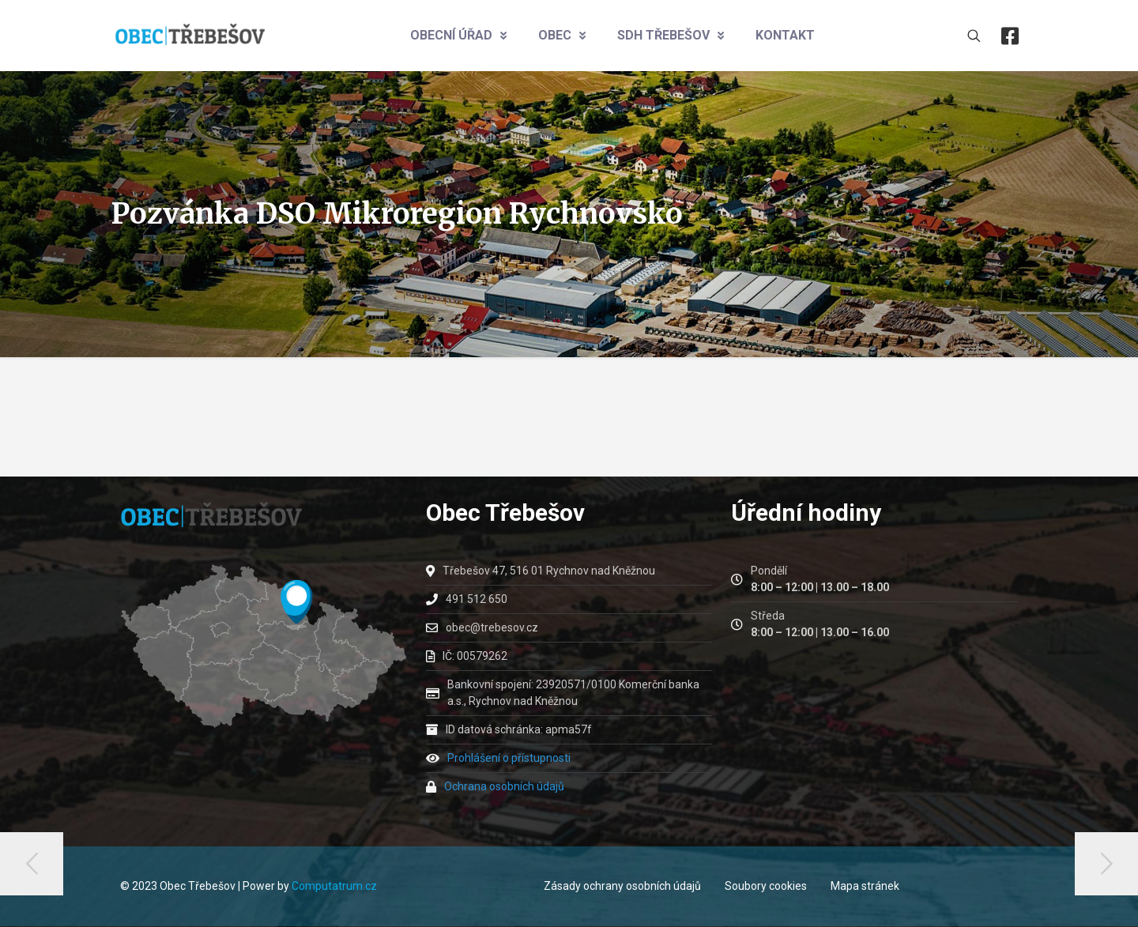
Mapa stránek (865, 886)
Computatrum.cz (334, 886)
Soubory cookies (766, 886)
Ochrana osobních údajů (504, 786)
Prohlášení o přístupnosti (509, 758)
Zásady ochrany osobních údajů (622, 886)
